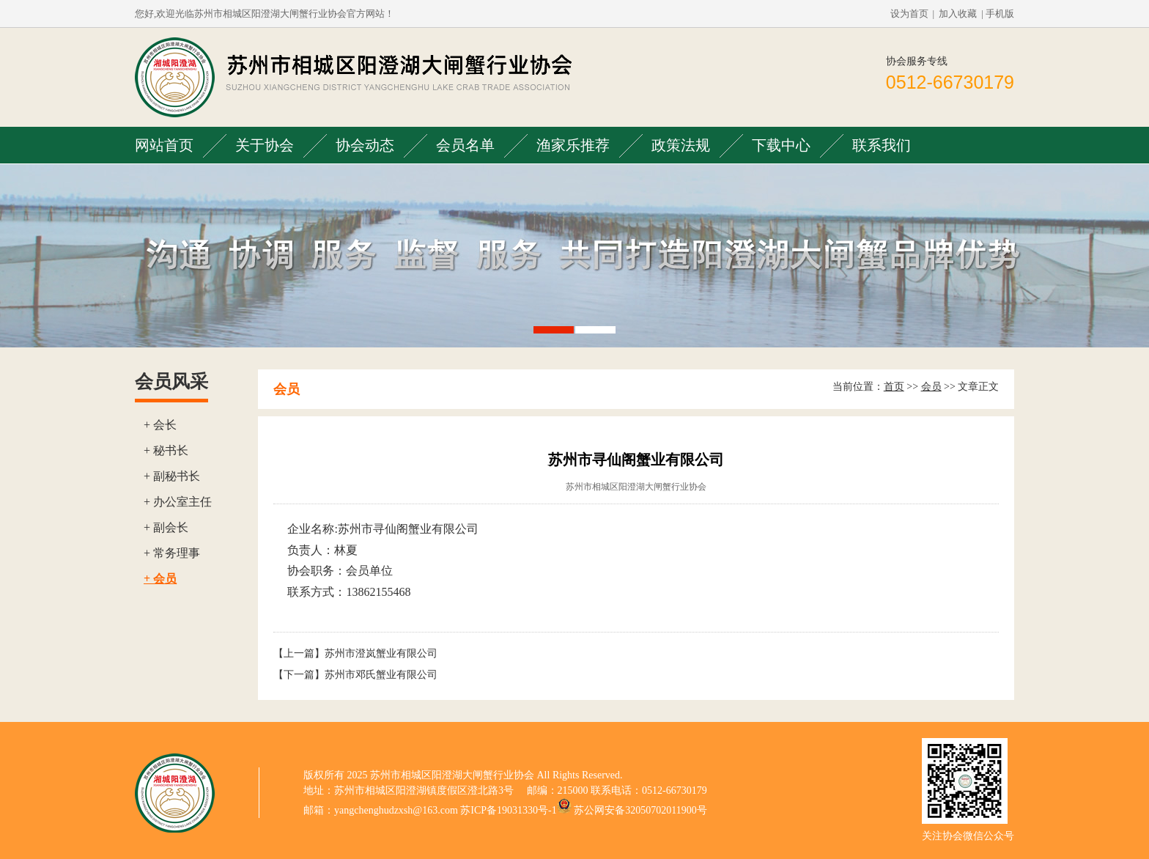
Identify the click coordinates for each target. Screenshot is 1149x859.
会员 (931, 386)
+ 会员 (160, 578)
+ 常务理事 (172, 553)
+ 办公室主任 (178, 501)
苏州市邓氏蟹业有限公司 (381, 674)
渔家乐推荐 (573, 145)
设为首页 (909, 13)
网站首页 (164, 145)
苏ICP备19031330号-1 (508, 810)
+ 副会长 (166, 527)
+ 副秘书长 (172, 476)
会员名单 (465, 145)
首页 (894, 386)
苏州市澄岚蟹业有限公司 (381, 653)
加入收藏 (958, 13)
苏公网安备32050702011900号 (640, 810)
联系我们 (881, 145)
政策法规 (680, 145)
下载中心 (781, 145)
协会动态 (365, 145)
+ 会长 (160, 425)
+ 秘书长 (166, 450)
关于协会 (264, 145)
